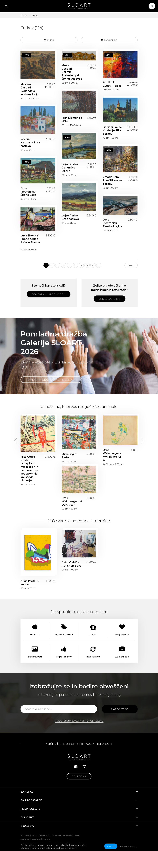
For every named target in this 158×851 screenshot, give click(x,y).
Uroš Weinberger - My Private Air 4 (112, 455)
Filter (49, 40)
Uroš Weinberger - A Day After (72, 501)
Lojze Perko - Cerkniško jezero (70, 168)
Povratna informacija (48, 294)
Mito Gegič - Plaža (70, 456)
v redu (111, 846)
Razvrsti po (109, 40)
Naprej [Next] (131, 265)
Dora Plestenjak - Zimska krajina (112, 223)
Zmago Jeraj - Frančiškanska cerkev (112, 180)
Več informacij (128, 846)
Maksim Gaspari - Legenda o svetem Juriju (29, 89)
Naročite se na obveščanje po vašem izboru (79, 721)
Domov (24, 15)
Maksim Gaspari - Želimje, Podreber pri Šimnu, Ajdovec (72, 72)
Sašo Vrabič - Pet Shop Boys (71, 564)
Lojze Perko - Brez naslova (70, 217)
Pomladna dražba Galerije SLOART (51, 379)
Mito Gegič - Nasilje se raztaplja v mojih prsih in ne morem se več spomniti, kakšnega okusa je (29, 468)
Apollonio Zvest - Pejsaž (112, 84)
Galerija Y (79, 776)
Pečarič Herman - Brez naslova (30, 142)
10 (99, 265)
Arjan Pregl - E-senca (30, 582)
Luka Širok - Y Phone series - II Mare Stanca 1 (30, 240)
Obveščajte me (109, 298)
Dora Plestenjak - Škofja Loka (28, 192)
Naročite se (119, 709)
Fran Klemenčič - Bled (72, 119)
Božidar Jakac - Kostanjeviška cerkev (113, 130)
